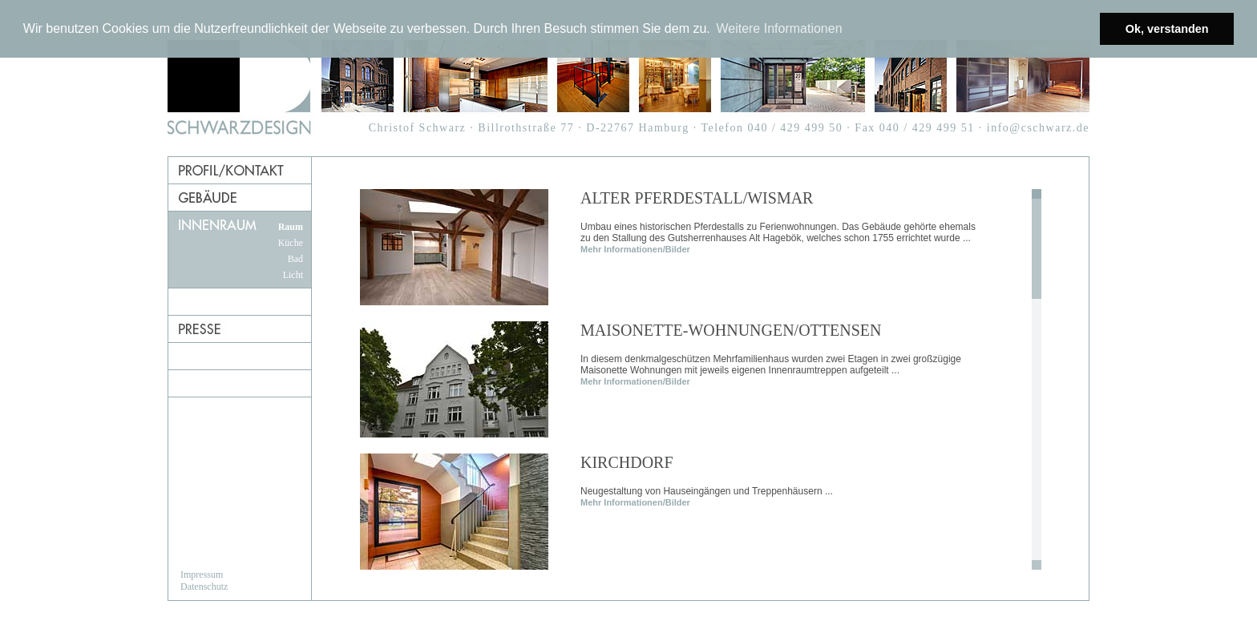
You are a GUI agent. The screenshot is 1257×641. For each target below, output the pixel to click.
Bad (295, 258)
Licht (293, 274)
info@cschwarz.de (1038, 128)
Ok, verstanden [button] (1167, 28)
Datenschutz (204, 586)
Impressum (201, 574)
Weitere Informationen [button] (779, 28)
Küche (290, 242)
